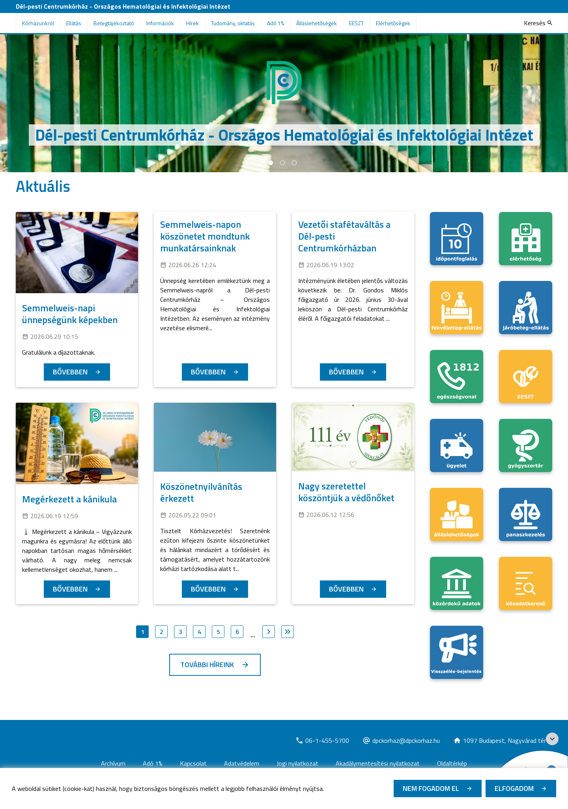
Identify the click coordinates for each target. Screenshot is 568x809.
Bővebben (70, 371)
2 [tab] (282, 162)
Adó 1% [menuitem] (275, 23)
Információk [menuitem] (160, 23)
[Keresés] (538, 23)
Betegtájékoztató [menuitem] (113, 23)
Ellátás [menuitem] (73, 23)
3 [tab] (294, 162)
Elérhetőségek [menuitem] (393, 23)
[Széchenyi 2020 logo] (552, 739)
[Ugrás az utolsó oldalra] (287, 631)
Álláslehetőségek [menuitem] (316, 23)
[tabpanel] (284, 103)
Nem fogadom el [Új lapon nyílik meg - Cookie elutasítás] (431, 788)
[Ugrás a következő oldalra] (268, 631)
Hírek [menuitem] (192, 23)
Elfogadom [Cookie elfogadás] (514, 788)
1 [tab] (270, 162)
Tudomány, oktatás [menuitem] (233, 23)
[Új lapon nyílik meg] (322, 740)
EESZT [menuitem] (356, 23)
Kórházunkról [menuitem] (38, 23)
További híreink (207, 664)
